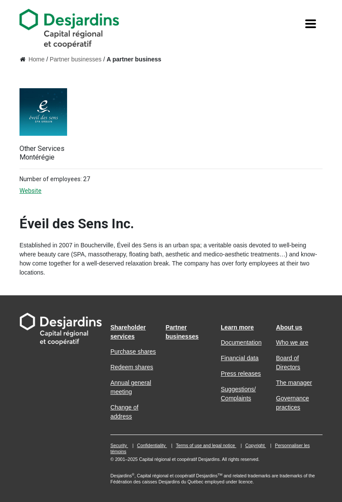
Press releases (241, 373)
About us (289, 327)
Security (119, 445)
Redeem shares (131, 367)
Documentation (241, 342)
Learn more (237, 327)
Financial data (239, 358)
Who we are (292, 342)
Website (37, 190)
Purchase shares (133, 351)
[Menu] (311, 24)
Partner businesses (76, 59)
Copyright (255, 445)
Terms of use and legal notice (206, 445)
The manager (294, 382)
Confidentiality (152, 445)
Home (37, 59)
